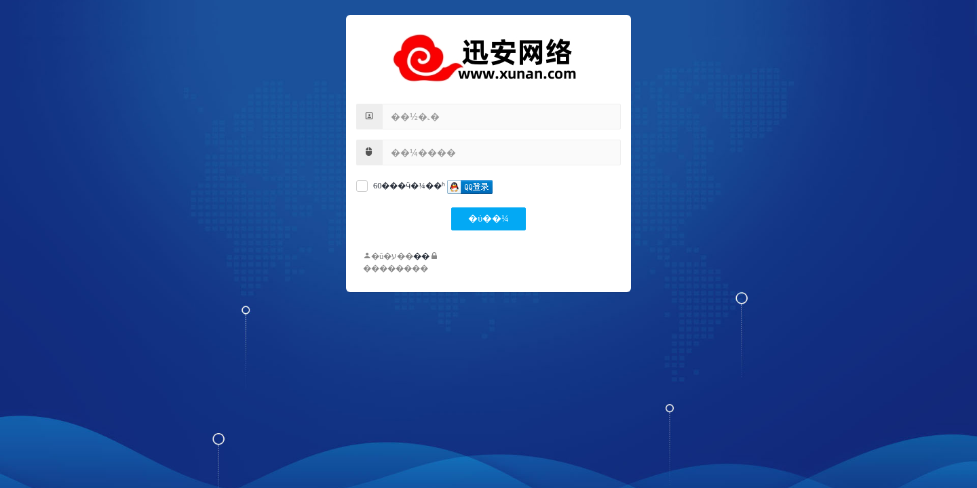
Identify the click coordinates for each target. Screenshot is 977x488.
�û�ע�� (388, 256)
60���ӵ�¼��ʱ (409, 185)
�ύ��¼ (488, 219)
